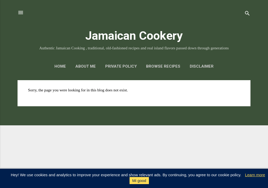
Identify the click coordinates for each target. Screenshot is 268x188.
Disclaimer (202, 66)
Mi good (139, 180)
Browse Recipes (163, 66)
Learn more (255, 175)
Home (60, 66)
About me (85, 66)
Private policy (121, 66)
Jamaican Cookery (134, 36)
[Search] (247, 14)
